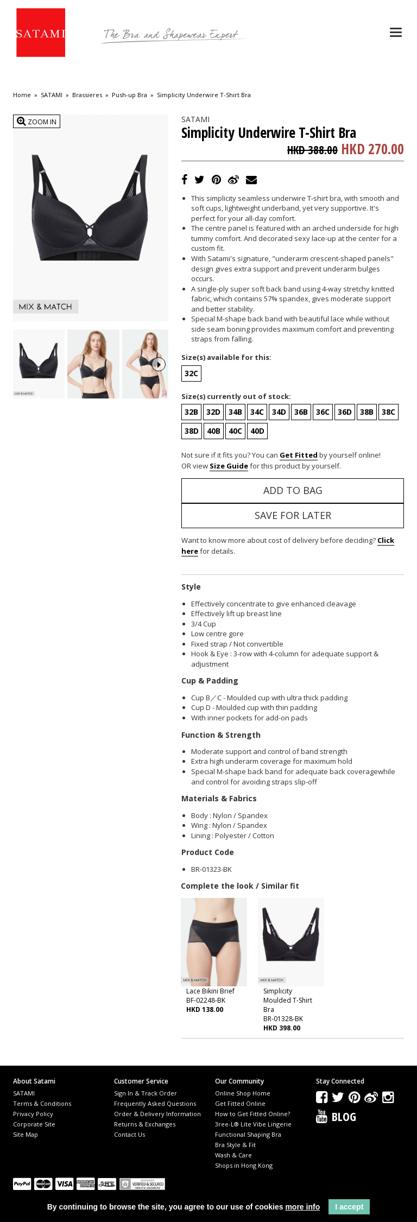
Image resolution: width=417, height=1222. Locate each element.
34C (257, 412)
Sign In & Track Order (145, 1093)
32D (213, 412)
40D (257, 431)
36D (345, 412)
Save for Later (293, 515)
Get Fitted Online (240, 1103)
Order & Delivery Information (157, 1114)
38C (388, 412)
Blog (344, 1116)
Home (22, 95)
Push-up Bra (129, 95)
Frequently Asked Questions (155, 1103)
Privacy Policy (33, 1114)
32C (191, 373)
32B (191, 412)
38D (192, 431)
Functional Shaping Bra (248, 1134)
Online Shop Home (242, 1093)
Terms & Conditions (42, 1103)
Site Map (25, 1134)
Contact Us (129, 1134)
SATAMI (51, 95)
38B (367, 412)
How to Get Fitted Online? (252, 1114)
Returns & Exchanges (144, 1124)
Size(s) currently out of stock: (236, 396)
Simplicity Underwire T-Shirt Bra (204, 95)
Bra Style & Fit (235, 1145)
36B (301, 412)
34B (235, 412)
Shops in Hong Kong (244, 1165)
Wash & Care (233, 1155)
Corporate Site (34, 1124)
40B (213, 431)
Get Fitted (299, 455)
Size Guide (229, 466)
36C (323, 412)
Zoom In (36, 121)
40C (235, 431)
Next (158, 363)
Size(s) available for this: (226, 357)
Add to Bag (293, 490)
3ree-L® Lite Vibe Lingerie (253, 1124)
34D (279, 412)
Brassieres (87, 95)
